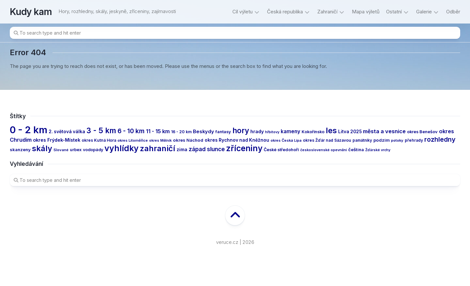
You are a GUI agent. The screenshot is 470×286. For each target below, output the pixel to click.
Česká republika (285, 11)
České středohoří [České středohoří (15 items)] (281, 149)
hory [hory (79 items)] (240, 130)
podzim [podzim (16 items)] (381, 140)
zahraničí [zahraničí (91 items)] (157, 148)
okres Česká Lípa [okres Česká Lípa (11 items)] (286, 140)
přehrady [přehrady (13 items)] (414, 140)
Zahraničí (327, 11)
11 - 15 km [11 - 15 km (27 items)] (158, 131)
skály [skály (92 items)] (42, 148)
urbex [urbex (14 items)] (76, 149)
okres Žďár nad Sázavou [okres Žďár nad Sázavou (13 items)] (327, 140)
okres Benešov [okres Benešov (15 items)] (422, 131)
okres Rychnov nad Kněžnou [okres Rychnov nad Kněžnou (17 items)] (237, 140)
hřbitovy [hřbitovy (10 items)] (272, 132)
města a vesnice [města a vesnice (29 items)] (384, 131)
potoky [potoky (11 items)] (397, 140)
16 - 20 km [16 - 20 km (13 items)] (181, 131)
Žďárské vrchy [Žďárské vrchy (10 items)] (377, 150)
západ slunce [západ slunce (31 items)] (207, 149)
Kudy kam (31, 11)
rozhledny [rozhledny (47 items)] (440, 139)
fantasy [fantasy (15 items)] (223, 131)
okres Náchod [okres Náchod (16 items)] (188, 140)
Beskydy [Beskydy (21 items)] (203, 132)
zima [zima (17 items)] (182, 149)
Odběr (453, 11)
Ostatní (394, 11)
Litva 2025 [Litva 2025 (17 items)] (350, 131)
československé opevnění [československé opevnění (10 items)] (323, 150)
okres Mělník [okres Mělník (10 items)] (160, 140)
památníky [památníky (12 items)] (362, 140)
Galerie (424, 11)
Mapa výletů (366, 11)
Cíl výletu (242, 11)
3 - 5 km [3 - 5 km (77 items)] (101, 130)
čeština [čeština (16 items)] (356, 149)
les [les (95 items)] (331, 130)
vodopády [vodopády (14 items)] (93, 149)
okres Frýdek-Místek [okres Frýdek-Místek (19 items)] (56, 140)
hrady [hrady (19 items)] (257, 131)
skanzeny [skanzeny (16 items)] (20, 149)
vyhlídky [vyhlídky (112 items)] (121, 148)
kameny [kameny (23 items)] (290, 131)
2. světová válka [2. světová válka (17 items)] (67, 131)
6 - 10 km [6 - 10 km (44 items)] (131, 131)
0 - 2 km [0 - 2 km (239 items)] (28, 129)
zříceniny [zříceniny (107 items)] (244, 148)
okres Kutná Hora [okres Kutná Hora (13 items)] (99, 140)
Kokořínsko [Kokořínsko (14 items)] (313, 131)
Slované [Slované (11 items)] (61, 150)
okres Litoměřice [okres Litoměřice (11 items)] (133, 140)
